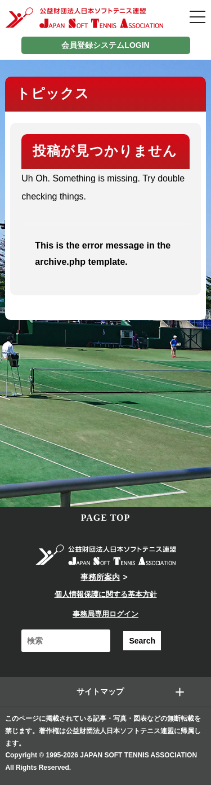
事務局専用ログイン (105, 614)
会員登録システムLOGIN (105, 45)
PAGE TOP (106, 517)
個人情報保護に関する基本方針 (106, 594)
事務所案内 (100, 577)
